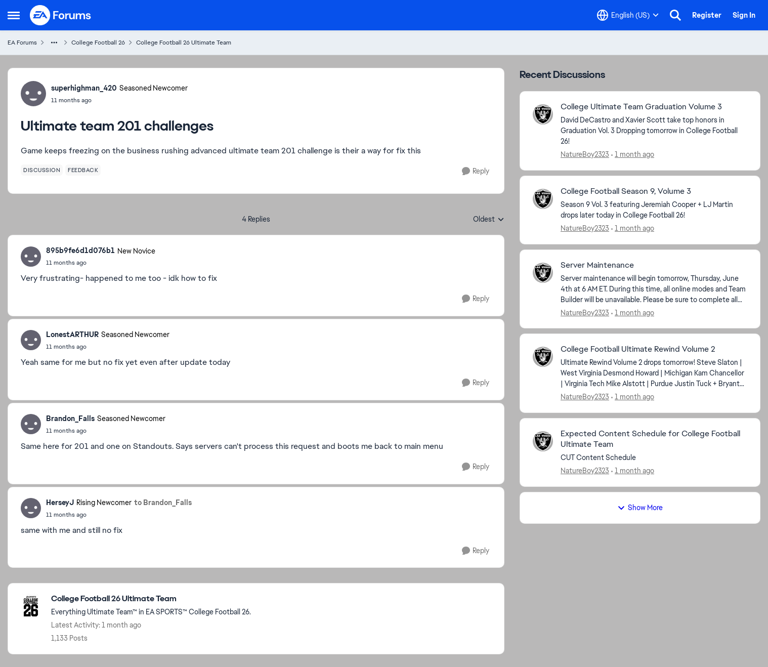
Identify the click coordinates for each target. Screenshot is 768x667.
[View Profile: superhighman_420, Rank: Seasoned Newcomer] (33, 93)
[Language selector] (627, 15)
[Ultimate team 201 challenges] (100, 262)
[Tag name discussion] (42, 170)
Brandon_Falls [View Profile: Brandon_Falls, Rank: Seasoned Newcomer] (70, 418)
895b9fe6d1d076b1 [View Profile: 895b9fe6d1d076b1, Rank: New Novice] (80, 250)
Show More (640, 507)
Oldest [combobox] (488, 220)
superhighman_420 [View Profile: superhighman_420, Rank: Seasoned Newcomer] (84, 88)
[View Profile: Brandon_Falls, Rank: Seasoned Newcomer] (31, 424)
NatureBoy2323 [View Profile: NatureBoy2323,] (585, 154)
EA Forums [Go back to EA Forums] (22, 42)
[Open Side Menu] (14, 15)
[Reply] (475, 171)
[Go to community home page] (61, 15)
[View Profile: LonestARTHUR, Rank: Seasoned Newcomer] (31, 340)
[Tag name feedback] (83, 170)
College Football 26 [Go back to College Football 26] (98, 42)
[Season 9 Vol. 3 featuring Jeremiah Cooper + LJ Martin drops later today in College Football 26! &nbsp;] (654, 210)
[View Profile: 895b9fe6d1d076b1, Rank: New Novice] (31, 256)
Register (706, 15)
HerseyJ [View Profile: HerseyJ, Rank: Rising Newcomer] (60, 502)
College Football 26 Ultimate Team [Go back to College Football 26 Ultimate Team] (183, 42)
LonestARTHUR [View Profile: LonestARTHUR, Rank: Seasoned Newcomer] (72, 334)
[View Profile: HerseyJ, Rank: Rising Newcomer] (31, 508)
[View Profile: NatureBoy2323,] (543, 114)
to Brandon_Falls (163, 502)
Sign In (744, 15)
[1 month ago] (632, 154)
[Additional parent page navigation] (54, 42)
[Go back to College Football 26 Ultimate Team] (151, 599)
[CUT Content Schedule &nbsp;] (654, 457)
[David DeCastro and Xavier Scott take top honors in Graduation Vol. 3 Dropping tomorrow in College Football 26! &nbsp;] (654, 131)
